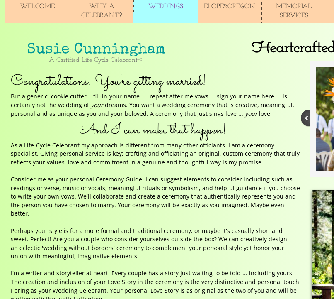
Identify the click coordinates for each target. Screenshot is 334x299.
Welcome (37, 6)
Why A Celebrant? (101, 11)
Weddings (165, 6)
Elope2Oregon (229, 6)
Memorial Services (294, 11)
